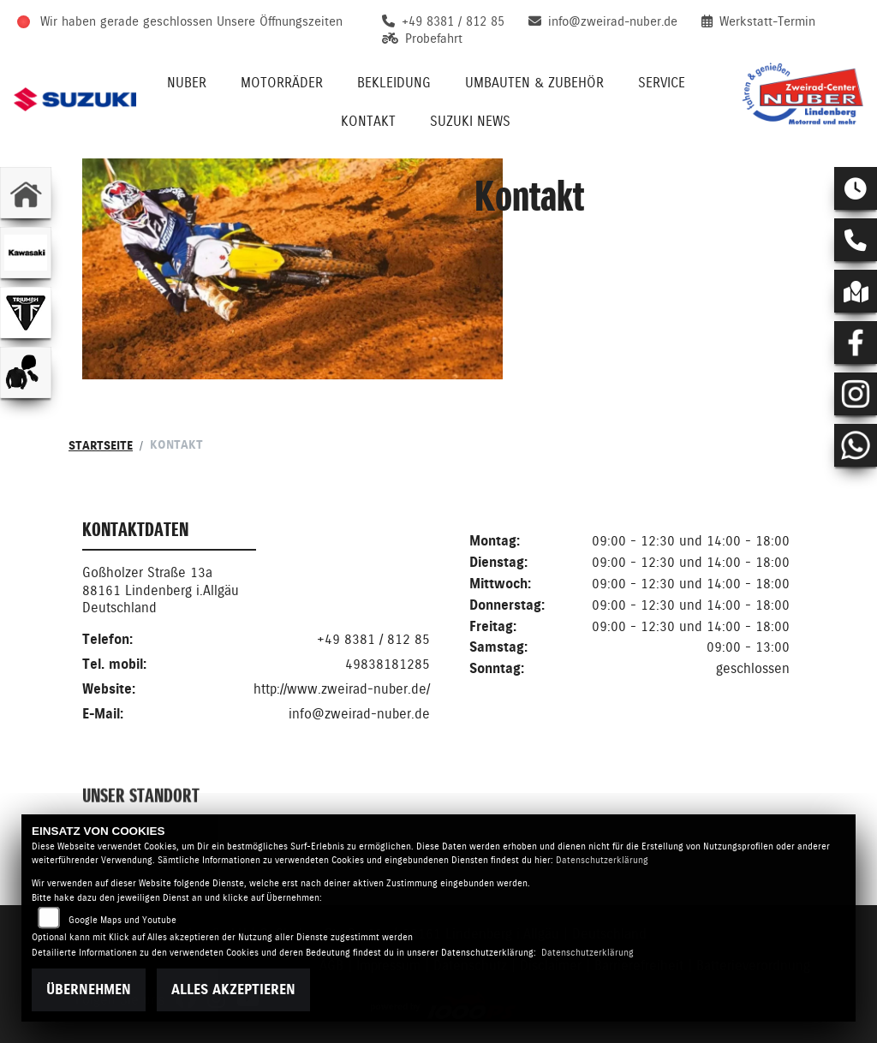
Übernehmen (88, 989)
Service (661, 82)
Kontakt (368, 121)
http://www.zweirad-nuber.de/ (342, 690)
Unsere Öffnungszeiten (280, 21)
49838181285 (387, 665)
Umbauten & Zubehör (534, 82)
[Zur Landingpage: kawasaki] (25, 252)
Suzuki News (470, 121)
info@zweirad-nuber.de (359, 714)
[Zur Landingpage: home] (25, 192)
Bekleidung (394, 82)
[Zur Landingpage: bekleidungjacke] (25, 372)
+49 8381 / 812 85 (373, 640)
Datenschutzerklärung (602, 860)
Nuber (186, 82)
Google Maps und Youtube (122, 920)
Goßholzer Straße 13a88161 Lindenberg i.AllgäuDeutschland (160, 591)
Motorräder (282, 82)
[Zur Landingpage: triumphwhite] (25, 312)
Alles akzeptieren (233, 989)
